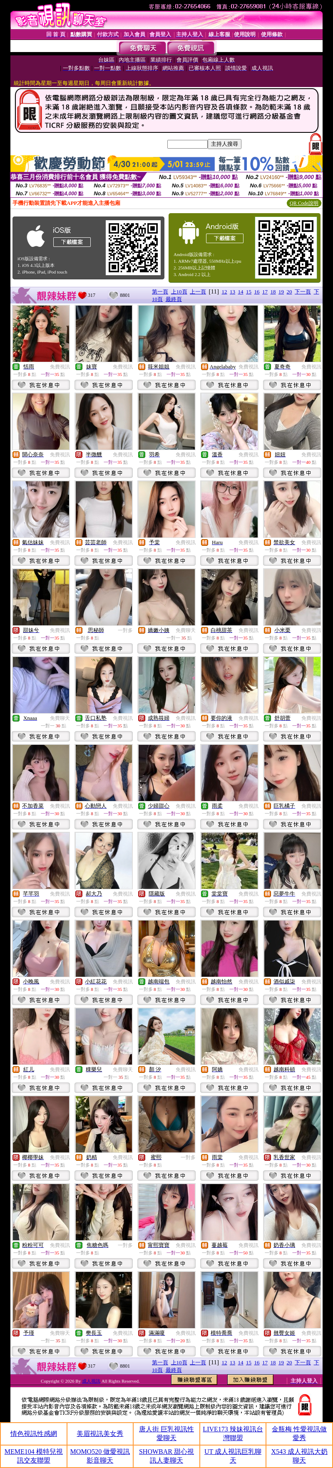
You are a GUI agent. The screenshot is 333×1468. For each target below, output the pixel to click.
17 (265, 292)
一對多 (125, 630)
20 (289, 292)
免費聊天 (186, 630)
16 (257, 292)
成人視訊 (91, 1380)
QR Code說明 (304, 203)
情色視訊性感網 (33, 1433)
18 (273, 292)
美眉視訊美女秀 (100, 1433)
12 (224, 292)
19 (281, 292)
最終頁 (174, 299)
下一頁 (303, 292)
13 (232, 292)
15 (248, 292)
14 (241, 292)
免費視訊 (60, 367)
